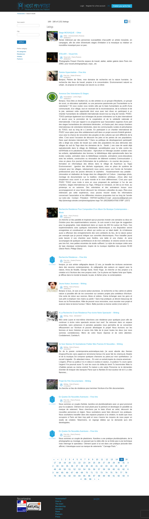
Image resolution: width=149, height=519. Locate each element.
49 (60, 469)
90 (109, 476)
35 (67, 466)
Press (57, 517)
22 (79, 463)
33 (57, 466)
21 (75, 463)
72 (97, 473)
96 (90, 479)
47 (126, 466)
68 (77, 473)
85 (84, 476)
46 (121, 466)
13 (112, 459)
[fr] (109, 6)
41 (97, 466)
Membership (60, 506)
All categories (21, 51)
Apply (21, 42)
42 (102, 466)
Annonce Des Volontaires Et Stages (74, 94)
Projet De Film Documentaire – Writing (75, 381)
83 (75, 476)
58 (104, 469)
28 (109, 463)
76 (116, 473)
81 (65, 476)
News (57, 512)
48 (55, 469)
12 (107, 459)
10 (97, 459)
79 (55, 476)
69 (82, 473)
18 (60, 463)
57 (99, 469)
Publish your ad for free (121, 6)
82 (70, 476)
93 (124, 476)
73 (102, 473)
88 (99, 476)
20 (70, 463)
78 (126, 473)
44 (111, 466)
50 (65, 469)
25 (94, 463)
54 (84, 469)
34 (62, 466)
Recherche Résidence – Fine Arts (73, 257)
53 (79, 469)
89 (104, 476)
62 (124, 469)
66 (67, 473)
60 (114, 469)
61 (119, 469)
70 (87, 473)
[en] (95, 499)
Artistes (19, 56)
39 (87, 466)
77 (121, 473)
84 (79, 476)
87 (94, 476)
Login (82, 6)
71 (92, 473)
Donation (59, 509)
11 (102, 459)
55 (89, 469)
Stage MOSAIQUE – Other (70, 33)
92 (119, 476)
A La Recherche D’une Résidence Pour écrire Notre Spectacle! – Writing (89, 313)
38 (82, 466)
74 (106, 473)
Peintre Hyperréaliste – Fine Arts (72, 72)
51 (70, 469)
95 (85, 479)
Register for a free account (95, 6)
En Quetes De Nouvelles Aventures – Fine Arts (78, 397)
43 (106, 466)
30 (119, 463)
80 (60, 476)
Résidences (21, 54)
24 (89, 463)
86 (89, 476)
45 (116, 466)
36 (72, 466)
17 (55, 463)
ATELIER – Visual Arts (68, 54)
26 (99, 463)
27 (104, 463)
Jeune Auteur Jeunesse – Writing (73, 284)
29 (114, 463)
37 (77, 466)
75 (111, 473)
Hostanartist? (60, 499)
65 (62, 473)
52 (75, 469)
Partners (20, 59)
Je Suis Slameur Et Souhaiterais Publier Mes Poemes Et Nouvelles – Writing (91, 344)
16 (126, 459)
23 (84, 463)
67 (72, 473)
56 (94, 469)
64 (57, 473)
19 (65, 463)
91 (114, 476)
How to (58, 501)
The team (59, 504)
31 (124, 463)
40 (92, 466)
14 (117, 459)
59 (109, 469)
